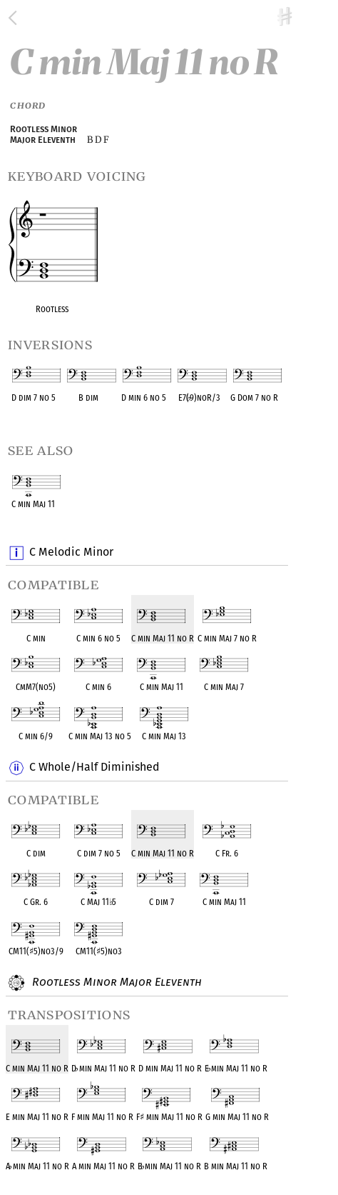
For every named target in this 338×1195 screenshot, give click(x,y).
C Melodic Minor (71, 552)
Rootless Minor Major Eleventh (115, 982)
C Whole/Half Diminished (94, 767)
